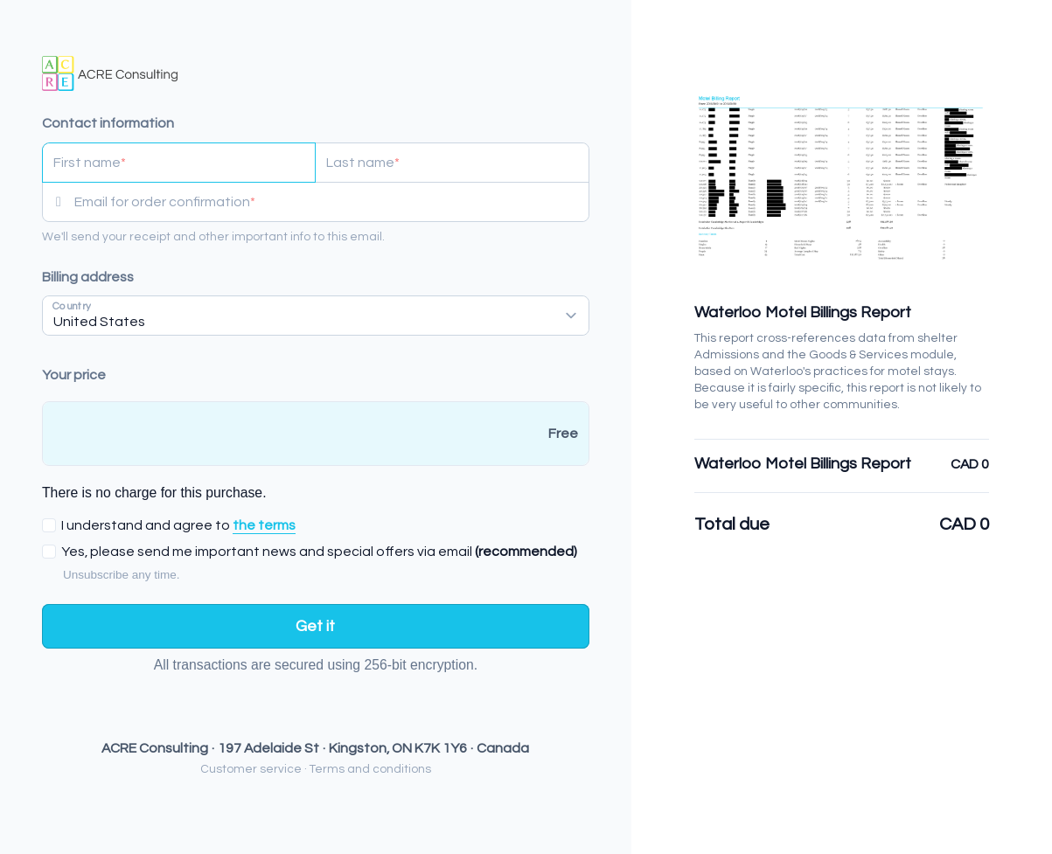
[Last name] (452, 162)
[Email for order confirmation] (331, 202)
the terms (264, 525)
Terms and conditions (370, 769)
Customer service (251, 769)
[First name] (179, 162)
